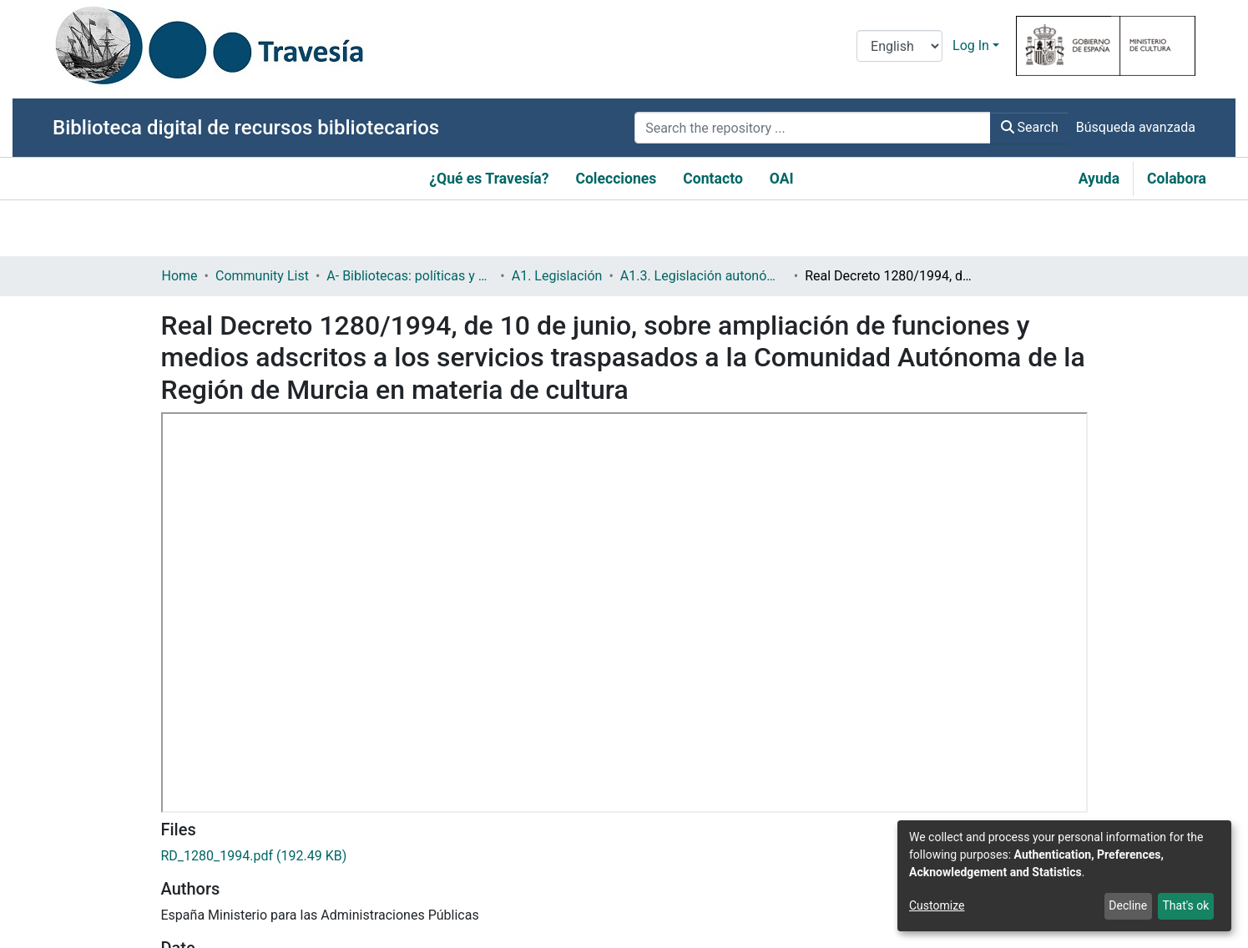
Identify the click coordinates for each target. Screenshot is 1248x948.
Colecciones (615, 178)
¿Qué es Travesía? (488, 178)
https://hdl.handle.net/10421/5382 (263, 692)
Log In (970, 45)
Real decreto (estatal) (224, 751)
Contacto (713, 178)
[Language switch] (899, 46)
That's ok (1185, 905)
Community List (262, 276)
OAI (782, 178)
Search (1030, 127)
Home (180, 276)
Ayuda (1099, 178)
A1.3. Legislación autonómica (703, 276)
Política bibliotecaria (221, 870)
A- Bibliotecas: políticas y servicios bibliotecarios (409, 276)
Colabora (1176, 178)
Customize (936, 905)
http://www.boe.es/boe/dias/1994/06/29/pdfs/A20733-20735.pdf (357, 811)
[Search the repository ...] (812, 128)
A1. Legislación (557, 276)
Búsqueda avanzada (1135, 127)
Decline (1128, 905)
